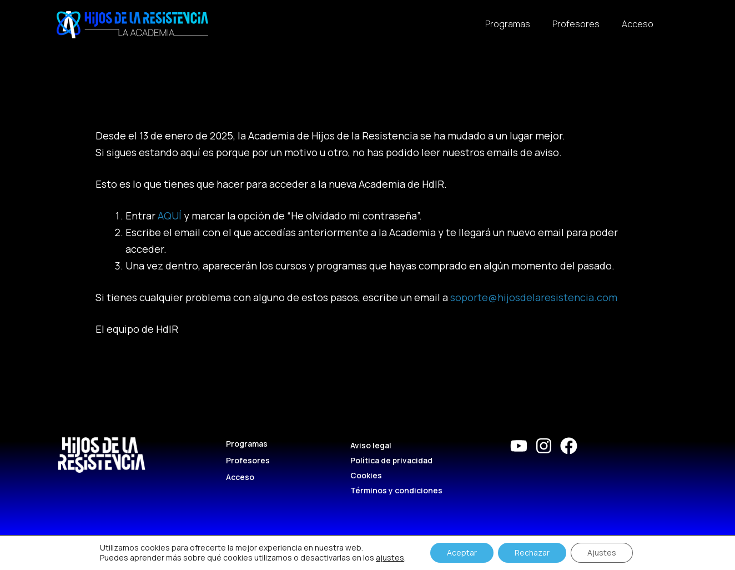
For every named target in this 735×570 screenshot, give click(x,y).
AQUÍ (170, 215)
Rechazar (532, 552)
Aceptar (462, 552)
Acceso (637, 24)
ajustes (390, 558)
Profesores (576, 24)
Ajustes (601, 552)
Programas (507, 24)
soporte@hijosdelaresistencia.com (533, 297)
